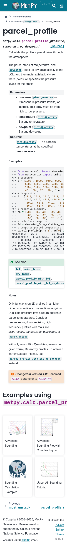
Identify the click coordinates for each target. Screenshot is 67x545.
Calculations (24, 21)
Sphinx (25, 539)
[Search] (54, 6)
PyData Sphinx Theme (59, 529)
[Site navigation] (5, 6)
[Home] (6, 17)
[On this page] (61, 6)
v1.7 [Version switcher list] (45, 4)
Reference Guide (22, 16)
